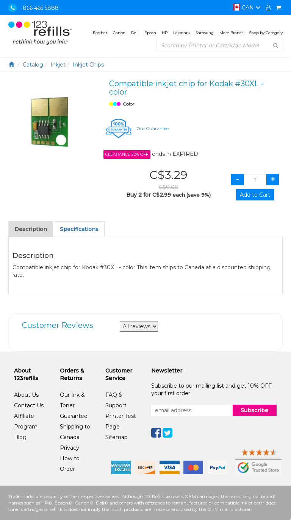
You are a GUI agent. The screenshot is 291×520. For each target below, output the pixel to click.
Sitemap (116, 437)
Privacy (69, 447)
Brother (100, 32)
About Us (26, 394)
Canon (119, 32)
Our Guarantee (153, 128)
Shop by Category (266, 32)
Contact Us (29, 405)
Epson (150, 32)
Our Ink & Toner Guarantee (74, 405)
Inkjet (58, 64)
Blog (20, 437)
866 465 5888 (41, 8)
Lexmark (181, 32)
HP (164, 32)
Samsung (205, 32)
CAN (247, 7)
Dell (135, 32)
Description (30, 229)
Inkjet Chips (88, 64)
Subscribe (254, 410)
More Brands (231, 32)
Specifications (79, 229)
